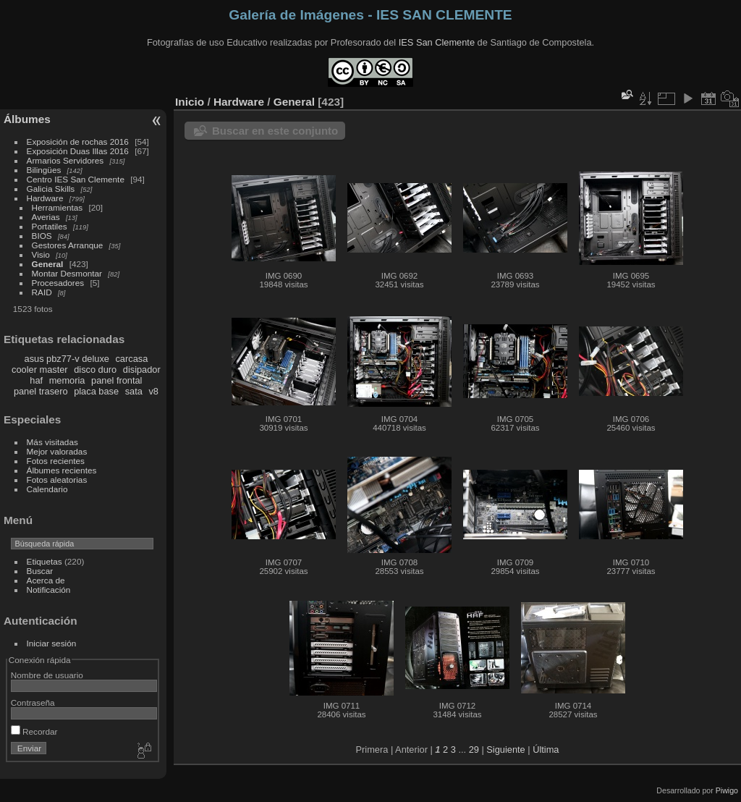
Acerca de (46, 580)
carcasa (131, 358)
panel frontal (116, 380)
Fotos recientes (56, 460)
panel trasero (41, 391)
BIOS (42, 235)
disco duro (95, 369)
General (48, 264)
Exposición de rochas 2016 (78, 141)
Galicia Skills (51, 188)
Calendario (47, 489)
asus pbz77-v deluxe (67, 358)
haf (36, 380)
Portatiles (49, 226)
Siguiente (505, 749)
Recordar (34, 731)
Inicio (189, 102)
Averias (46, 216)
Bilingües (44, 169)
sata (134, 391)
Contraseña (33, 702)
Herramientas (57, 207)
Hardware (45, 198)
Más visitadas (52, 442)
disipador (142, 369)
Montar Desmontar (67, 273)
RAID (42, 292)
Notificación (49, 589)
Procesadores (58, 282)
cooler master (40, 369)
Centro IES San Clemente (75, 179)
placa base (96, 391)
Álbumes (27, 119)
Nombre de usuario (47, 675)
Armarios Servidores (65, 160)
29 (474, 749)
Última (546, 749)
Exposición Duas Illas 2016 (78, 151)
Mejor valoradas (57, 451)
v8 (153, 391)
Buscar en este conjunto (275, 130)
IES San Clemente (437, 42)
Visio (41, 254)
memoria (67, 380)
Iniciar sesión (52, 643)
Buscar (40, 570)
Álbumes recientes (62, 470)
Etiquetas (44, 561)
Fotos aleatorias (57, 479)
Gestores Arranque (67, 245)
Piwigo (727, 790)
